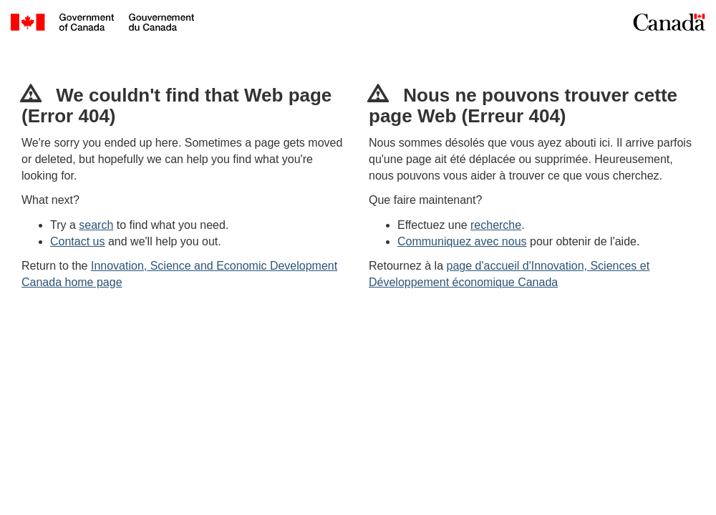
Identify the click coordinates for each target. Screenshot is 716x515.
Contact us (77, 241)
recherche (495, 225)
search (96, 225)
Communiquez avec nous (462, 241)
